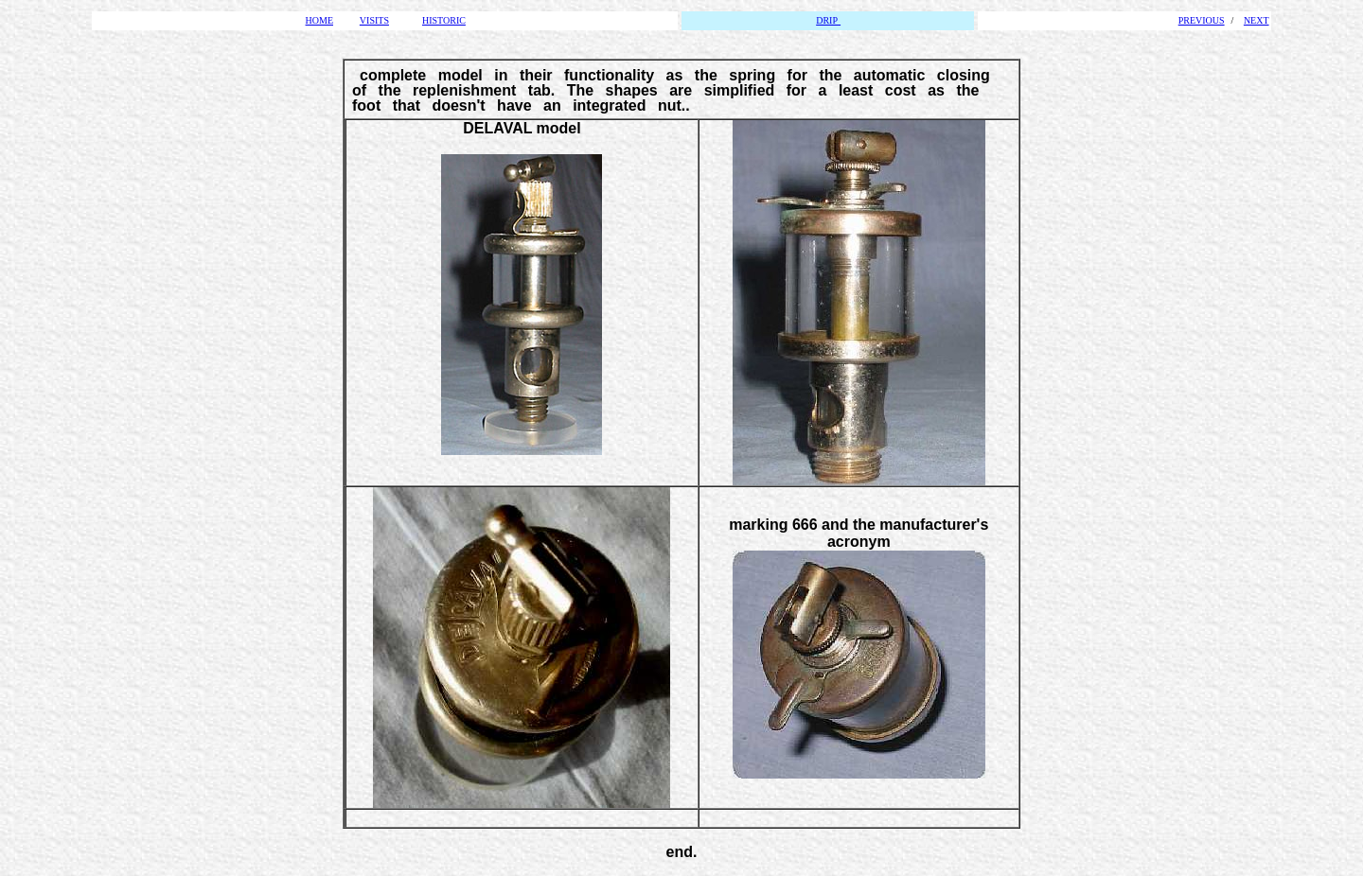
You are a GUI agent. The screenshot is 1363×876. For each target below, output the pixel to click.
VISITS (374, 20)
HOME (319, 20)
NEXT (1256, 20)
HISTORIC (444, 20)
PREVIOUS (1201, 20)
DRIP (828, 20)
